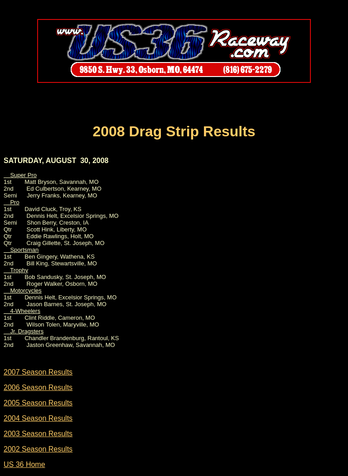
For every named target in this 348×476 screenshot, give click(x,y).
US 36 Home (24, 464)
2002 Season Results (38, 449)
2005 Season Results (38, 403)
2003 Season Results (38, 434)
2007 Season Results (38, 372)
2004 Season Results (38, 418)
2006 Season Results (38, 387)
